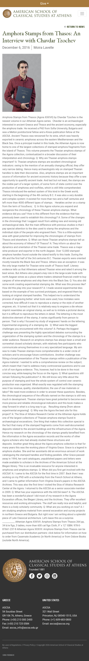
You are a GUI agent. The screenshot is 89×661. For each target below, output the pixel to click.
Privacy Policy (29, 645)
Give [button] (43, 3)
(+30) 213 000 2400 (21, 619)
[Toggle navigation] (82, 14)
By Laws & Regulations (11, 645)
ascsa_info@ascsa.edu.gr (24, 627)
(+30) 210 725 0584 (18, 623)
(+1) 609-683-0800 (61, 619)
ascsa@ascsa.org (60, 623)
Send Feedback (8, 655)
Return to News (74, 26)
